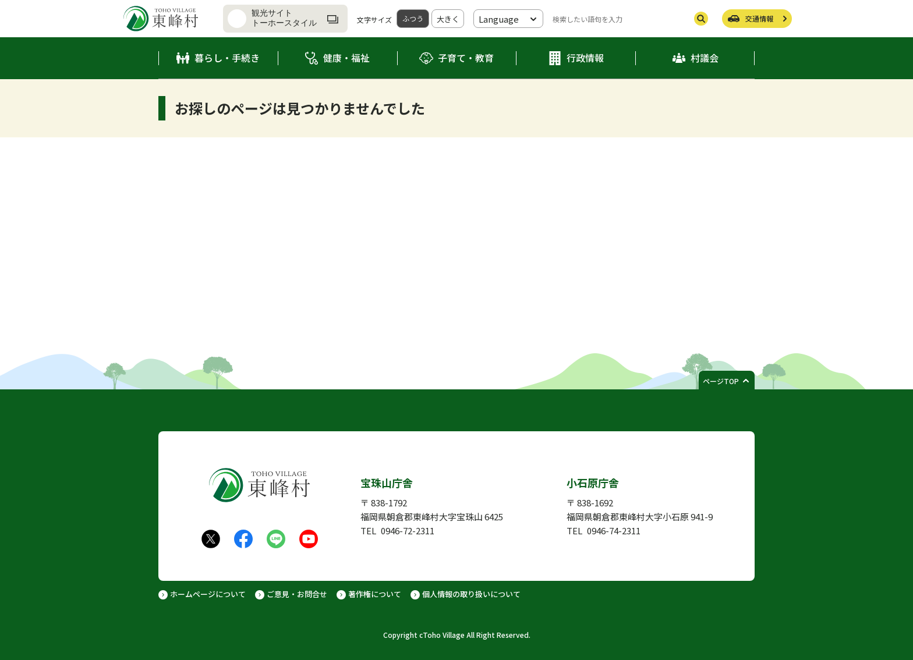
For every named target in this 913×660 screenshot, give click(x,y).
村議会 (705, 58)
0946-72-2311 (407, 530)
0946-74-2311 (613, 530)
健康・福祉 (346, 58)
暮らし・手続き (227, 58)
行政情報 (585, 58)
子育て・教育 (466, 58)
